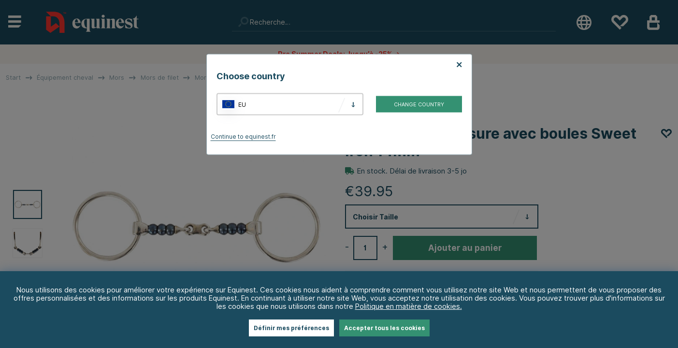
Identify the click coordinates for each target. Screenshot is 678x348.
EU (242, 104)
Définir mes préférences (291, 328)
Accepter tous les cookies (384, 328)
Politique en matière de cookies (407, 306)
